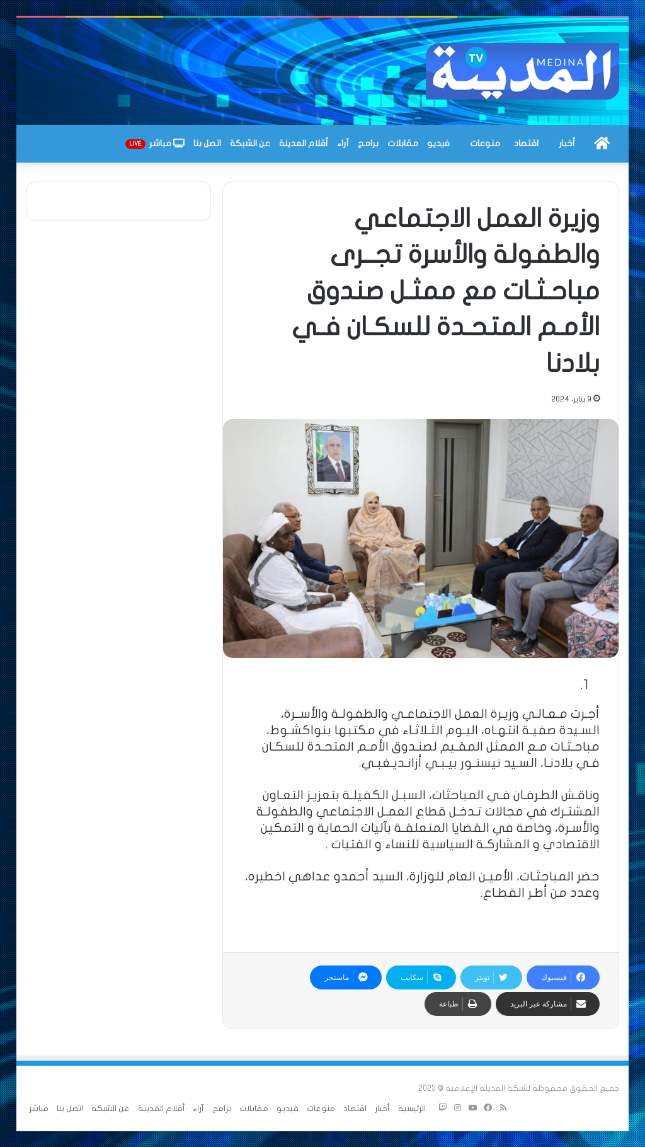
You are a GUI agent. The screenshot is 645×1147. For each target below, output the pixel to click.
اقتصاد (526, 143)
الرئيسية (412, 1108)
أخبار (567, 143)
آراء (343, 143)
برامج (368, 143)
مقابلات (402, 143)
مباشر (155, 144)
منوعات (485, 143)
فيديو (438, 143)
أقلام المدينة (303, 143)
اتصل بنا (207, 143)
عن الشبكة (250, 143)
